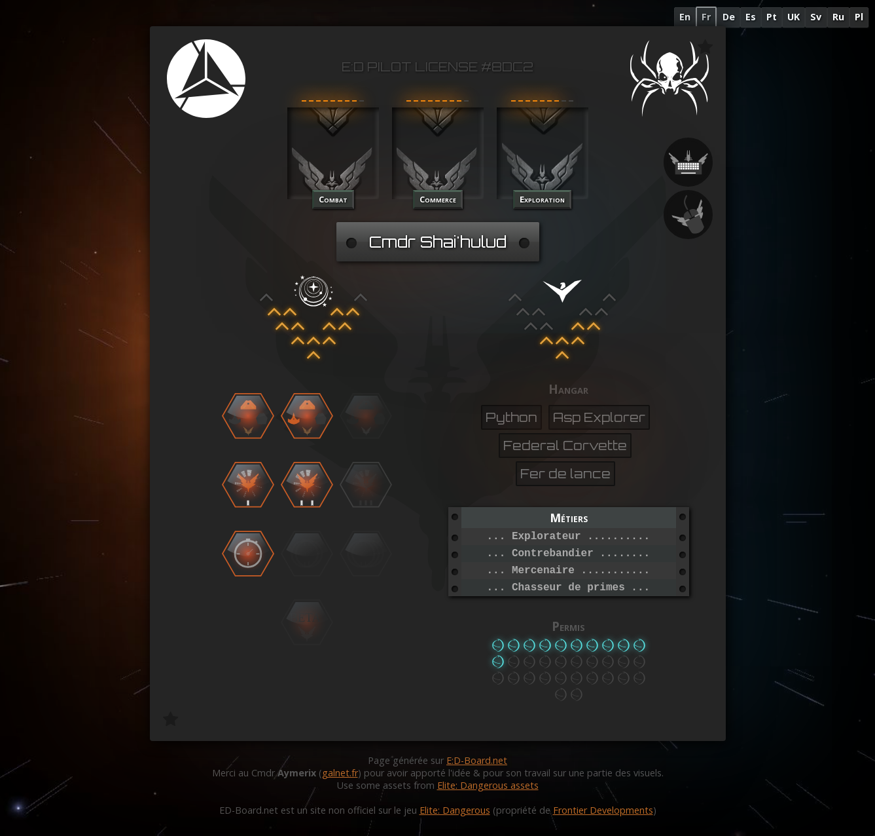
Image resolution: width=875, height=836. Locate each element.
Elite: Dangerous (455, 810)
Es (750, 16)
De (729, 16)
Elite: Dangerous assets (488, 785)
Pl (859, 16)
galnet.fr (340, 773)
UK (793, 16)
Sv (815, 16)
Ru (838, 16)
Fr (706, 16)
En (684, 16)
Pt (771, 16)
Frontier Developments (603, 810)
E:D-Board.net (476, 760)
